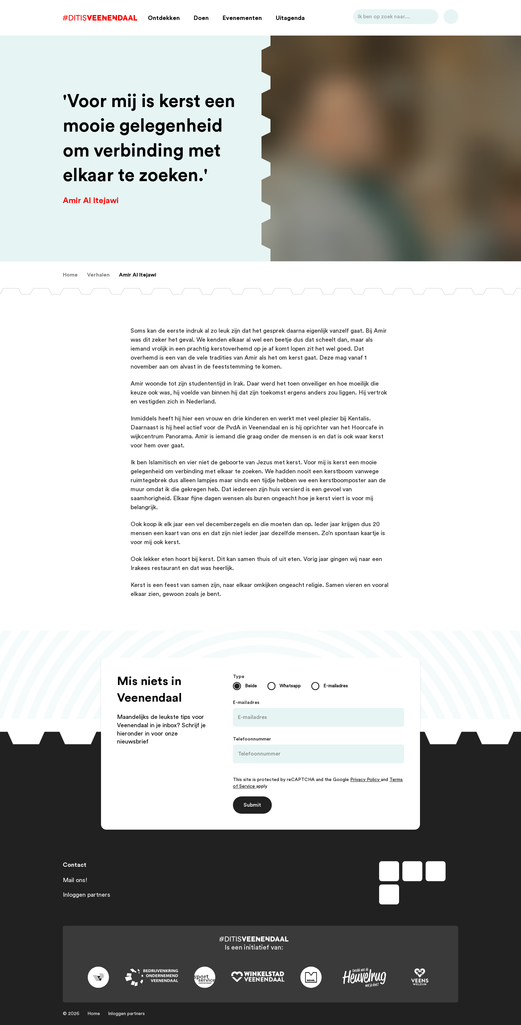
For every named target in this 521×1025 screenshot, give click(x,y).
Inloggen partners (86, 895)
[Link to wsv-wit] (257, 977)
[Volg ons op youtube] (436, 871)
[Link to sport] (204, 977)
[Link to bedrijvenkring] (151, 977)
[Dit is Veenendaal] (100, 18)
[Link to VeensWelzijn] (420, 977)
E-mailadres (246, 702)
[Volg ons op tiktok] (389, 894)
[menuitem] (70, 275)
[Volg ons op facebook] (389, 871)
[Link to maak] (311, 977)
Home (93, 1013)
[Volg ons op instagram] (412, 871)
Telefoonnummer (252, 739)
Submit (252, 805)
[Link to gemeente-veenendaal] (98, 977)
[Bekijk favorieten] (451, 17)
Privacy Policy (365, 779)
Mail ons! (75, 880)
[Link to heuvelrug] (364, 977)
